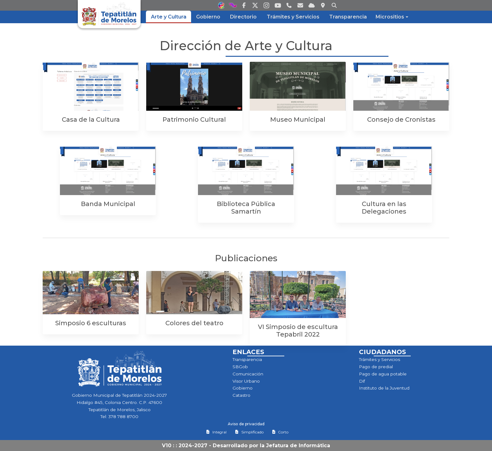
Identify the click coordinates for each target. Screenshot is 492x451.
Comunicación (248, 373)
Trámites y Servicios (379, 359)
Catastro (241, 395)
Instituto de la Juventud (384, 387)
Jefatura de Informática (298, 445)
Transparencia (247, 359)
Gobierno (243, 387)
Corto (280, 432)
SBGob (240, 366)
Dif (362, 381)
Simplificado (249, 432)
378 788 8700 (123, 416)
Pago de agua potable (383, 373)
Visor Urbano (246, 381)
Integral (216, 432)
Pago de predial (376, 366)
